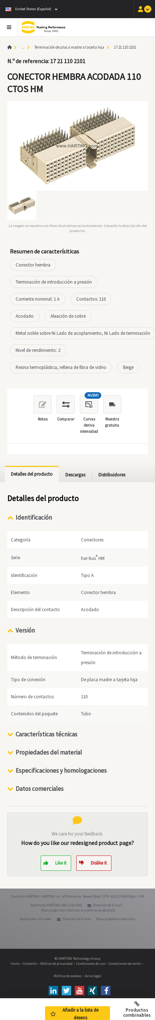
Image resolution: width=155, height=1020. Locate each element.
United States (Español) (28, 9)
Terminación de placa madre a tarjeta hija (69, 47)
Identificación (34, 517)
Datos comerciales (40, 788)
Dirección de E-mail (107, 904)
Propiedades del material (49, 752)
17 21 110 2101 (125, 47)
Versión (25, 630)
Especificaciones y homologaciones (61, 770)
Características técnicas (46, 734)
